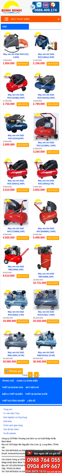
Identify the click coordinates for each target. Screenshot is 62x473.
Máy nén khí (32, 387)
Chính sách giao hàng (13, 425)
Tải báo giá (13, 370)
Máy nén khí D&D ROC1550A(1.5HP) (15, 182)
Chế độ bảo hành (11, 429)
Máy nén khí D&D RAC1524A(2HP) (16, 137)
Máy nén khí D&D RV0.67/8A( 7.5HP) (46, 313)
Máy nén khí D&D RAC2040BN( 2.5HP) (46, 230)
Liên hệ (31, 401)
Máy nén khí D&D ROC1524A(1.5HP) (46, 96)
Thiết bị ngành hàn (12, 387)
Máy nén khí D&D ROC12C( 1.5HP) (16, 55)
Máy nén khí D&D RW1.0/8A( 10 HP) (16, 354)
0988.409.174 (46, 10)
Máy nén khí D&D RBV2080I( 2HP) (46, 275)
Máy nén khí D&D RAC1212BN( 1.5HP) (46, 144)
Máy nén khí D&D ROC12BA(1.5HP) (46, 55)
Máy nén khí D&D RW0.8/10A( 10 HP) (46, 354)
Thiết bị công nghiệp (13, 401)
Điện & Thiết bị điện (12, 394)
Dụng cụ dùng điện (27, 381)
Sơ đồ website (9, 433)
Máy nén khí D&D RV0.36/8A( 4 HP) (16, 313)
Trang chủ (8, 381)
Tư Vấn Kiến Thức (11, 413)
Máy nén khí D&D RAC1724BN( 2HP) (16, 230)
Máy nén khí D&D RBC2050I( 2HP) (16, 268)
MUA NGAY (23, 64)
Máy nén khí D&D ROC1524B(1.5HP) (15, 96)
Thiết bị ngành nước (36, 394)
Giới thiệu (7, 421)
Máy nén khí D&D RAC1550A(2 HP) (46, 182)
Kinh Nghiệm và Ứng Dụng (15, 417)
